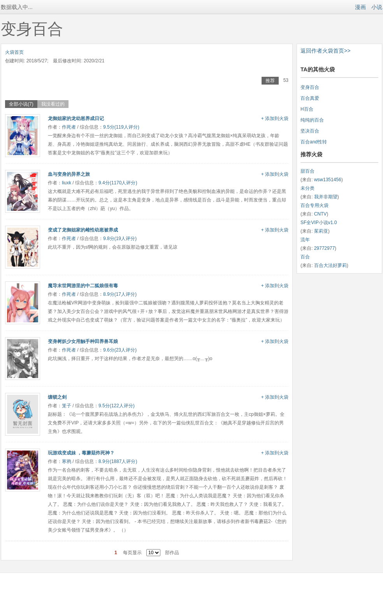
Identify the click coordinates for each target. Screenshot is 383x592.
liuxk (66, 183)
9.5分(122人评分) (116, 405)
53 (285, 80)
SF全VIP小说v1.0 (318, 222)
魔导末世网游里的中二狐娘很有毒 (83, 285)
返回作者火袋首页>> (325, 51)
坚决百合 (309, 131)
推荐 (270, 80)
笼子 (66, 405)
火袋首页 (14, 52)
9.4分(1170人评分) (117, 183)
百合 (305, 257)
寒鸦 (66, 461)
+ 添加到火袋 (274, 118)
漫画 (360, 7)
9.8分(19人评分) (120, 238)
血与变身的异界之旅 (69, 174)
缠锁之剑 (57, 397)
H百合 (306, 109)
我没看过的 (53, 104)
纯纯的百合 (312, 120)
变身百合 (309, 87)
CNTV (320, 214)
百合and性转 (313, 142)
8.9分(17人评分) (120, 294)
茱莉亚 (321, 231)
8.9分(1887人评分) (117, 461)
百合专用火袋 (314, 205)
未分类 (307, 188)
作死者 (69, 127)
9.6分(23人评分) (120, 350)
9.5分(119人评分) (121, 127)
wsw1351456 (327, 179)
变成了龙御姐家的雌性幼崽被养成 (83, 230)
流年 (305, 239)
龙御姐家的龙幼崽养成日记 (76, 118)
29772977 (324, 248)
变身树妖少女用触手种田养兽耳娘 (83, 341)
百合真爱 (309, 98)
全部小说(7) (21, 104)
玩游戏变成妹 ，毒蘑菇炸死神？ (81, 453)
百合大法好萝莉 (330, 265)
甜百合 (307, 171)
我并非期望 (325, 197)
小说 (376, 7)
